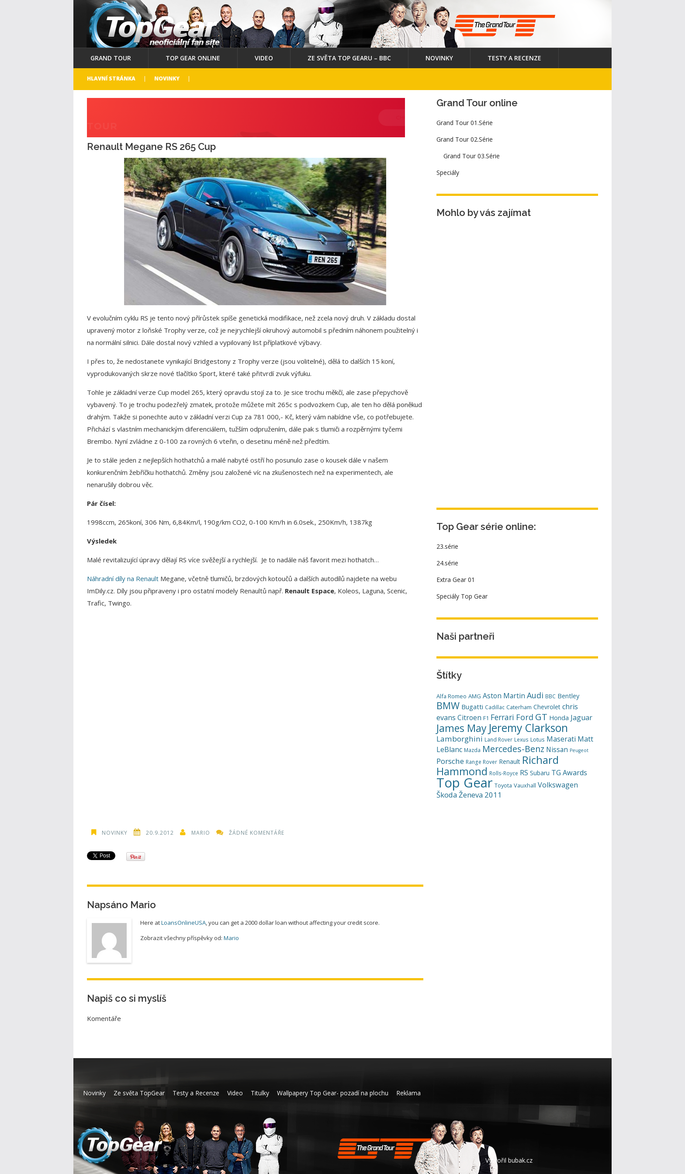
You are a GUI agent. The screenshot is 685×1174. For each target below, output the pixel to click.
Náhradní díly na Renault (123, 578)
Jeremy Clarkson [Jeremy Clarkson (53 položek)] (528, 727)
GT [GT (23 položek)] (541, 717)
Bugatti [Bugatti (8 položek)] (472, 706)
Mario (200, 832)
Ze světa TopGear (139, 1093)
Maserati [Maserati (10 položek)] (561, 739)
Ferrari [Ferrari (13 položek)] (502, 717)
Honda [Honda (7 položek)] (559, 718)
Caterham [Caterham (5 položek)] (519, 707)
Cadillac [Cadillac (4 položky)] (495, 707)
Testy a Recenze (514, 58)
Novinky (439, 58)
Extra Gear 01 (455, 579)
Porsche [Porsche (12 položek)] (450, 761)
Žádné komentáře (256, 832)
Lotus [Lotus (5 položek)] (537, 739)
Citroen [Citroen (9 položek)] (469, 717)
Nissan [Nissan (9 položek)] (557, 749)
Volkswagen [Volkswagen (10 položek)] (558, 785)
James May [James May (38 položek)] (461, 728)
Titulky (260, 1093)
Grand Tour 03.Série (471, 156)
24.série (447, 563)
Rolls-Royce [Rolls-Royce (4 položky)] (503, 773)
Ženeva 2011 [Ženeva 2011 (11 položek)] (480, 795)
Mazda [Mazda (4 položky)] (472, 749)
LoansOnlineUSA (183, 923)
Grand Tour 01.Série (464, 122)
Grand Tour (110, 58)
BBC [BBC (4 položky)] (550, 696)
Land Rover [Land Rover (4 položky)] (498, 739)
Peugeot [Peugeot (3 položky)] (579, 750)
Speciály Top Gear (462, 596)
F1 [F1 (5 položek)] (486, 718)
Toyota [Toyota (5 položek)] (503, 785)
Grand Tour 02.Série (464, 139)
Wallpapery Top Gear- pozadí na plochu (332, 1093)
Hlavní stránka (111, 78)
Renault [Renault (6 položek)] (509, 761)
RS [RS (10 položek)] (524, 772)
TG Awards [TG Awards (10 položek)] (569, 772)
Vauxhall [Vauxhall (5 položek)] (525, 785)
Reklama (408, 1093)
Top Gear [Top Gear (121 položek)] (464, 782)
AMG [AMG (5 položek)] (474, 696)
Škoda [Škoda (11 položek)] (446, 795)
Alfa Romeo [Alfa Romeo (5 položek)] (451, 696)
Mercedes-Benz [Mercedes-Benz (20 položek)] (513, 749)
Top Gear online (193, 58)
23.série (447, 546)
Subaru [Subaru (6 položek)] (540, 773)
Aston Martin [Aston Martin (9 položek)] (504, 695)
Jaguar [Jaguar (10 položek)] (581, 717)
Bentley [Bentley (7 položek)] (568, 696)
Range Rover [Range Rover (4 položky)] (481, 761)
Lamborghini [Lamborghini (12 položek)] (459, 739)
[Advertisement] (255, 713)
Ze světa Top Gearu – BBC (349, 58)
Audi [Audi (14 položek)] (535, 695)
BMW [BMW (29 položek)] (448, 705)
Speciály (447, 172)
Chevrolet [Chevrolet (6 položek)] (546, 707)
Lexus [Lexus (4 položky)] (521, 739)
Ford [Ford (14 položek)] (524, 717)
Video (264, 58)
